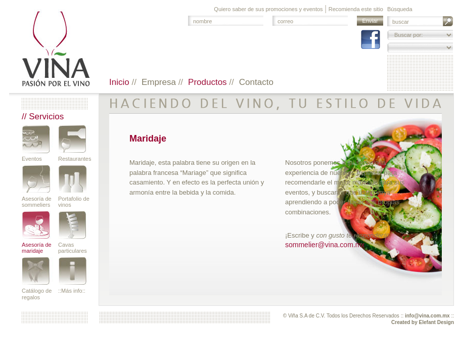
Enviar (370, 21)
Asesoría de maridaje (37, 248)
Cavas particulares (72, 248)
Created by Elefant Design (422, 322)
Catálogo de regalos (37, 294)
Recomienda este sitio (356, 9)
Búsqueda (399, 9)
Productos (208, 82)
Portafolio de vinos (73, 202)
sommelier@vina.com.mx (324, 245)
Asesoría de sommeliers (37, 202)
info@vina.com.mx (427, 315)
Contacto (256, 82)
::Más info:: (71, 291)
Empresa (160, 82)
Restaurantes (73, 159)
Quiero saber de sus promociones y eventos (268, 9)
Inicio (120, 82)
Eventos (32, 159)
